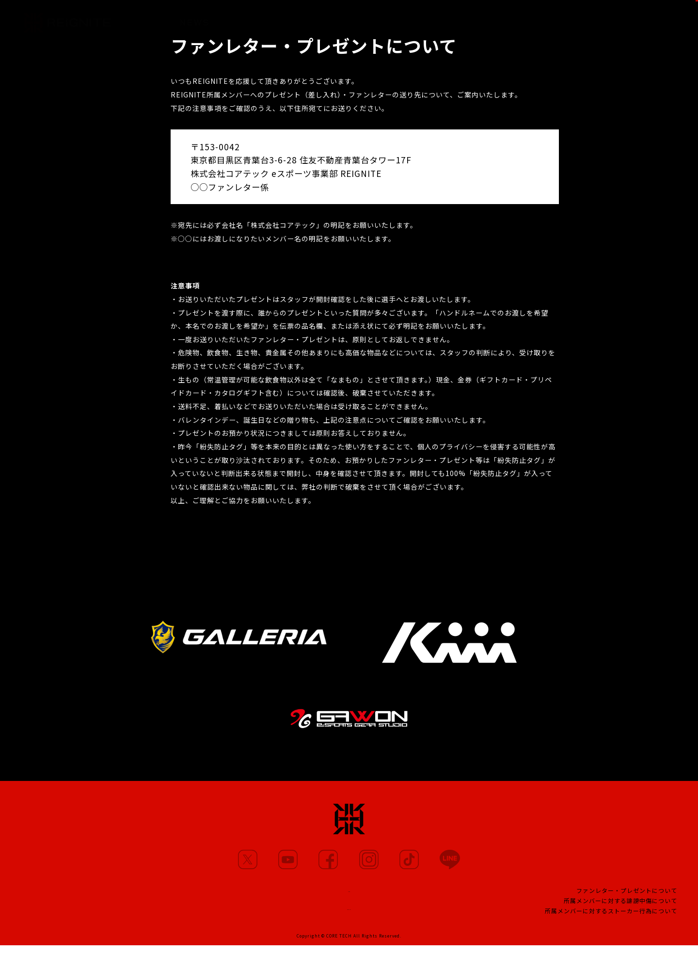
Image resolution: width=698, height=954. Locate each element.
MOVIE (308, 19)
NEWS (194, 17)
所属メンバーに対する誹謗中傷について (620, 906)
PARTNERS (368, 20)
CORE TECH (339, 944)
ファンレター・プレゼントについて (626, 896)
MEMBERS (250, 18)
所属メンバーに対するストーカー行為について (611, 916)
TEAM (425, 21)
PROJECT (479, 22)
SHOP (672, 17)
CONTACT (349, 914)
